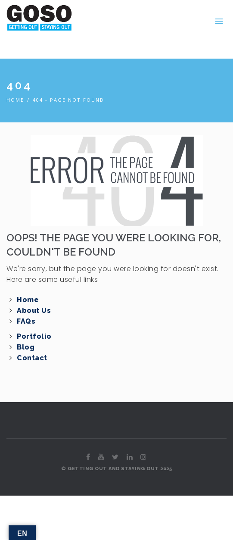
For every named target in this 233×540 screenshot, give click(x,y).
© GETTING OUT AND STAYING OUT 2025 (116, 468)
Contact (32, 358)
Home (15, 100)
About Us (34, 310)
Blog (25, 347)
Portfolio (34, 336)
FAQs (26, 321)
